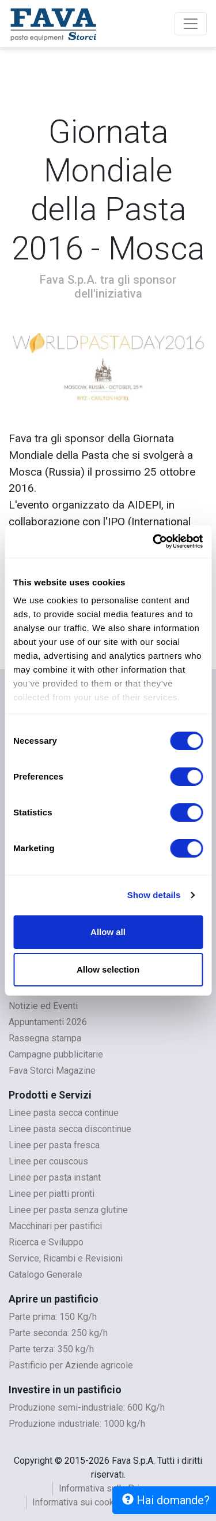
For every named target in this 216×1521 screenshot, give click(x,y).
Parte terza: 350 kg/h (51, 1349)
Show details (154, 895)
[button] (24, 368)
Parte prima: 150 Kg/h (53, 1316)
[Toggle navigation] (191, 23)
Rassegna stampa (45, 1038)
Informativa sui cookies (79, 1502)
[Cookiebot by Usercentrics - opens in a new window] (154, 541)
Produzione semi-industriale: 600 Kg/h (87, 1407)
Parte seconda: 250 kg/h (58, 1332)
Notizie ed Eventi (43, 1005)
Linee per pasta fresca (54, 1145)
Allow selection (108, 969)
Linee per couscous (48, 1161)
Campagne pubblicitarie (56, 1054)
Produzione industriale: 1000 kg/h (77, 1423)
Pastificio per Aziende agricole (71, 1365)
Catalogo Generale (45, 1274)
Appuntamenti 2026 (48, 1022)
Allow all (108, 932)
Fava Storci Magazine (52, 1070)
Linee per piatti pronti (51, 1193)
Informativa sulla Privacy (108, 1488)
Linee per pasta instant (55, 1177)
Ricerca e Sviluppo (46, 1242)
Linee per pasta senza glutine (68, 1209)
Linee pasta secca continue (64, 1112)
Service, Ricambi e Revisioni (66, 1258)
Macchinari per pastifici (55, 1225)
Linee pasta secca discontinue (70, 1128)
